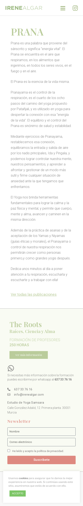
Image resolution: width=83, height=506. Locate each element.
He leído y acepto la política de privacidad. (38, 451)
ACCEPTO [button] (17, 493)
